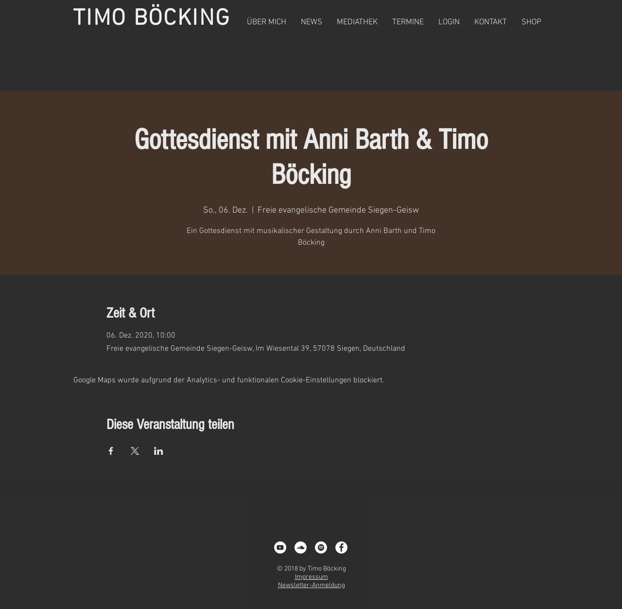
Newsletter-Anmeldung (311, 585)
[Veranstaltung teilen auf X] (134, 451)
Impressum (311, 577)
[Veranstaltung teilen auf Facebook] (111, 451)
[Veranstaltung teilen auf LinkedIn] (158, 451)
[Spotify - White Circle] (321, 547)
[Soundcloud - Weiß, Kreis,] (300, 547)
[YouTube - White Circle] (280, 547)
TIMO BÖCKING (151, 19)
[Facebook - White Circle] (341, 547)
